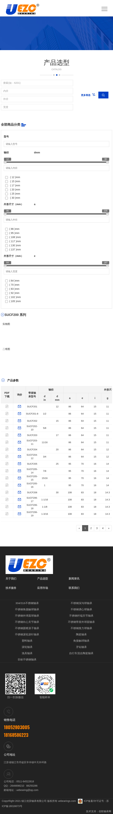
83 (82, 492)
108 (70, 492)
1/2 (44, 413)
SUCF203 (32, 435)
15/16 (45, 478)
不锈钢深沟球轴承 (81, 603)
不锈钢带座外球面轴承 (81, 621)
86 (69, 406)
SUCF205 (32, 463)
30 (57, 492)
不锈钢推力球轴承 (81, 628)
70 (82, 463)
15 (95, 406)
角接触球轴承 (81, 640)
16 (95, 463)
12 (57, 406)
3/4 (44, 456)
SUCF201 (32, 406)
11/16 (45, 442)
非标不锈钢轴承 (27, 659)
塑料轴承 (27, 640)
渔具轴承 (27, 653)
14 (107, 463)
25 (57, 463)
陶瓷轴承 (81, 634)
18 (95, 492)
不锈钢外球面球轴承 (27, 615)
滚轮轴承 (27, 646)
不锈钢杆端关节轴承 (81, 615)
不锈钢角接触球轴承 (27, 609)
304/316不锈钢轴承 (27, 603)
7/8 (44, 471)
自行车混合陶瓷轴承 (81, 653)
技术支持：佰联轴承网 (98, 811)
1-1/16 (44, 499)
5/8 (44, 428)
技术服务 (11, 587)
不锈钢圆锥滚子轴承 (27, 628)
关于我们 (11, 578)
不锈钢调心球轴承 (81, 609)
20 (57, 449)
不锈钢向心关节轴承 (27, 621)
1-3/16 (44, 514)
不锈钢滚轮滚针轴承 (27, 634)
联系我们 (74, 587)
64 (82, 406)
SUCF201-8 (32, 413)
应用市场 (42, 587)
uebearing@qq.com (27, 790)
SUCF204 (32, 449)
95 (69, 463)
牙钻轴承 (81, 646)
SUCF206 (32, 492)
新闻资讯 (74, 578)
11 (107, 406)
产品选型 (42, 578)
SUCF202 (32, 421)
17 (57, 435)
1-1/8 (44, 506)
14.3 (107, 492)
